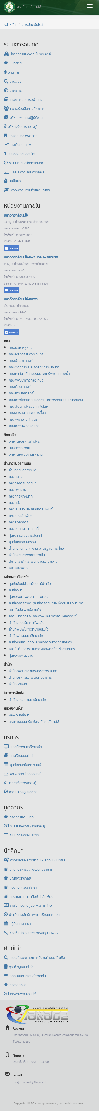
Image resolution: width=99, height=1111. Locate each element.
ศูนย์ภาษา (16, 590)
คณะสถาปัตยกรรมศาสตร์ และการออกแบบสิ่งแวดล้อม (46, 399)
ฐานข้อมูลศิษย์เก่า (19, 966)
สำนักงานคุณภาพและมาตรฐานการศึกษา (37, 548)
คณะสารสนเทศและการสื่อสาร (29, 412)
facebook (11, 248)
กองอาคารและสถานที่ (24, 528)
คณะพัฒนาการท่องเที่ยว (26, 380)
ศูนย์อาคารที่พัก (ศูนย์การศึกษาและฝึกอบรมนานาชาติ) (46, 603)
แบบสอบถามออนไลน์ (20, 153)
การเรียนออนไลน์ (18, 755)
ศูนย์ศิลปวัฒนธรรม (22, 541)
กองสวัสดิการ (18, 522)
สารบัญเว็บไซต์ (32, 24)
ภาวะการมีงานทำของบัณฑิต (27, 190)
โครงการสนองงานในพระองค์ (27, 54)
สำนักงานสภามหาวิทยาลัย (27, 699)
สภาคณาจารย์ (19, 567)
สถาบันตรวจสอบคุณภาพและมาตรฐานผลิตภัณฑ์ (42, 616)
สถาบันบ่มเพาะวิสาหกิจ (25, 609)
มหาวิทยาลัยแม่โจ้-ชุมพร (21, 299)
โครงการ (13, 90)
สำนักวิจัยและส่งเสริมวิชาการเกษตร (33, 670)
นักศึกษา (12, 181)
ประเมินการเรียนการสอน (24, 172)
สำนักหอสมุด (18, 683)
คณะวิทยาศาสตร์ (21, 360)
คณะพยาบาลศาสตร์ (23, 419)
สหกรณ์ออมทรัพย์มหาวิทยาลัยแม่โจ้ (34, 721)
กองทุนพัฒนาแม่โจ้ (20, 994)
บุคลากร (12, 72)
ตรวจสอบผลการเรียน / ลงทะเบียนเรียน (34, 860)
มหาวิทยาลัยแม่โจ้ (16, 215)
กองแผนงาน (17, 489)
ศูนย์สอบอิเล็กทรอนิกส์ (22, 764)
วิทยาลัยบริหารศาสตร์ (24, 441)
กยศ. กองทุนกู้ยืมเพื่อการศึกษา (29, 905)
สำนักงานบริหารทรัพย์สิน (26, 622)
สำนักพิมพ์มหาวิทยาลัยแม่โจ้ (28, 629)
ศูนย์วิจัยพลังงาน (21, 655)
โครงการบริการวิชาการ (23, 99)
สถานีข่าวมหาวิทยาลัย (23, 746)
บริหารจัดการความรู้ (20, 126)
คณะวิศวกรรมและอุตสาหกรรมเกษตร (34, 367)
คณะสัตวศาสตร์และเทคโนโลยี (28, 406)
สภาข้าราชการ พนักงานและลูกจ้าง (33, 561)
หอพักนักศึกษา (19, 715)
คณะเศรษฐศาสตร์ (21, 393)
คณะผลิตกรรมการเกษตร (26, 354)
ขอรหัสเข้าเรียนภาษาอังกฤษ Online (31, 932)
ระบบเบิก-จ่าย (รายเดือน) (24, 826)
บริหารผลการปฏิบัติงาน (23, 117)
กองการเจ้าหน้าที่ (21, 496)
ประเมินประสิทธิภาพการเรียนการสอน (32, 914)
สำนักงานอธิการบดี (22, 470)
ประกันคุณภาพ (17, 144)
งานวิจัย (12, 81)
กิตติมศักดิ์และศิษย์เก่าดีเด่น (25, 976)
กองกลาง (15, 476)
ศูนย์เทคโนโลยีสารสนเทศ (25, 535)
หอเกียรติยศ (15, 984)
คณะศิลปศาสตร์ (20, 386)
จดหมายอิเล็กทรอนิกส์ (22, 773)
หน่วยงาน (13, 63)
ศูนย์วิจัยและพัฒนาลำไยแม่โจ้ (28, 596)
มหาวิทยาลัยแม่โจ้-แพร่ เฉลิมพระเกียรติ (31, 257)
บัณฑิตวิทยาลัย (19, 448)
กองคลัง (15, 502)
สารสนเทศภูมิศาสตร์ (20, 791)
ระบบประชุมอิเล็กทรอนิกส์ (23, 162)
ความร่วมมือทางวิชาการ (24, 108)
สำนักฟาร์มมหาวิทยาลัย (26, 635)
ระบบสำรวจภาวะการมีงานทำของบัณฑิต (34, 957)
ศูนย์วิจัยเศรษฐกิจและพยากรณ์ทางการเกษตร (40, 642)
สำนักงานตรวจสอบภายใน (27, 554)
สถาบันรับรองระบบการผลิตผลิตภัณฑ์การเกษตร (42, 648)
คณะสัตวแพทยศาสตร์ (24, 425)
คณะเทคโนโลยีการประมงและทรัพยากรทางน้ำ (39, 373)
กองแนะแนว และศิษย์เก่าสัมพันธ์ (31, 509)
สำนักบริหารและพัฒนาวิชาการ (30, 677)
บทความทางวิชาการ (20, 135)
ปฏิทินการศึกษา (17, 923)
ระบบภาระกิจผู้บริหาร (21, 835)
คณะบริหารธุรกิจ (20, 347)
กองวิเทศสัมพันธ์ (20, 515)
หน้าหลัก (10, 24)
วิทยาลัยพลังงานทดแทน (26, 454)
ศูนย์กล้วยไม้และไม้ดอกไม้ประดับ (30, 583)
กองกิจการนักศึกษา (22, 483)
